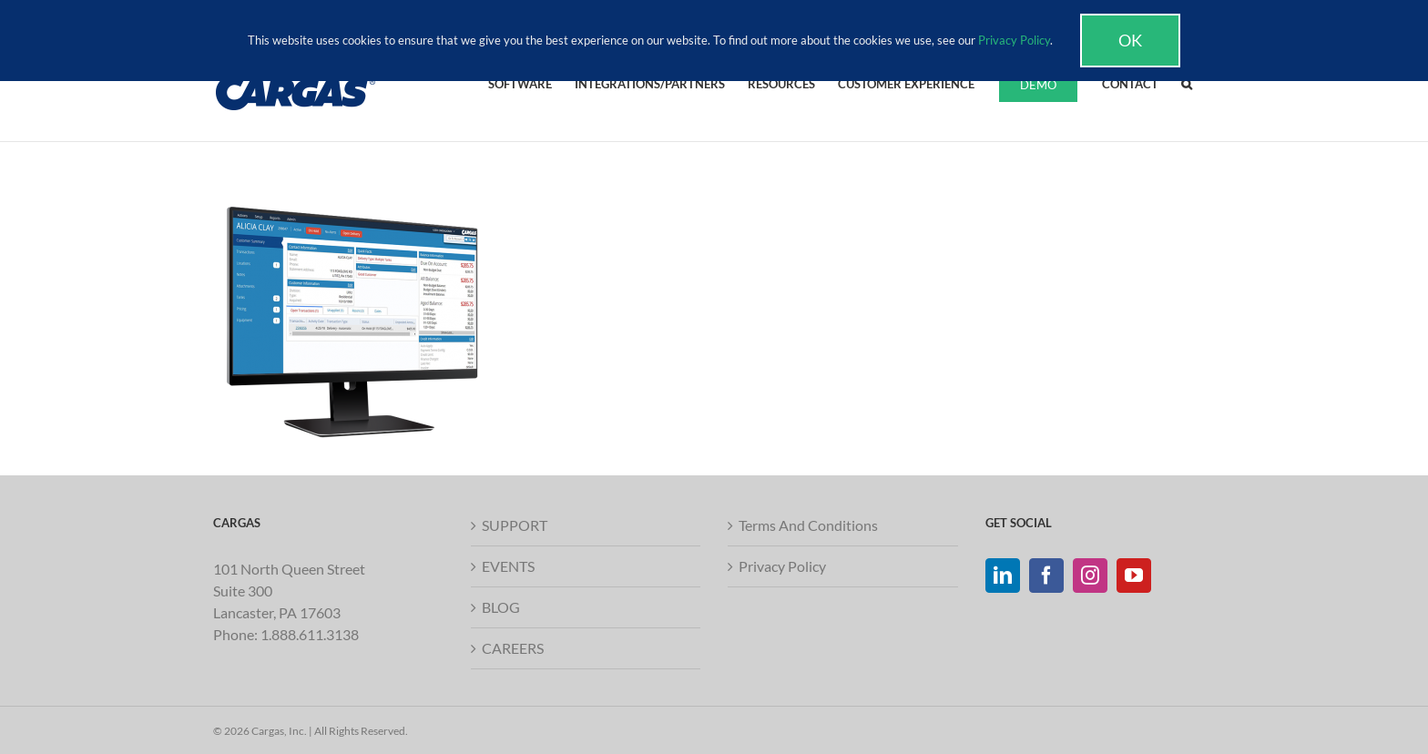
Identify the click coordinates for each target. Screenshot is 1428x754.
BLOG (501, 607)
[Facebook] (1046, 575)
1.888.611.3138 (309, 634)
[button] (1186, 83)
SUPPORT (514, 525)
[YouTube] (1134, 575)
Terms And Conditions (808, 525)
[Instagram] (1090, 575)
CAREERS (513, 648)
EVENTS (508, 566)
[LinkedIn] (1002, 575)
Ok (1130, 40)
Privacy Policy (782, 566)
